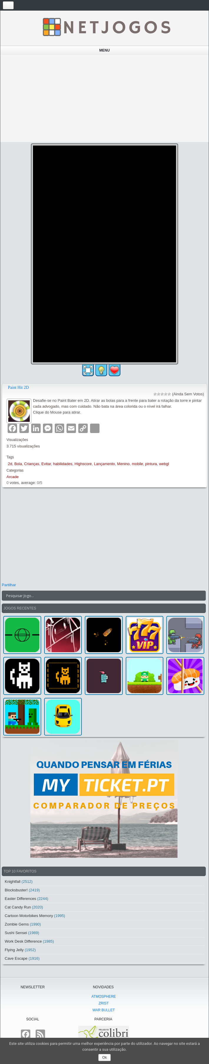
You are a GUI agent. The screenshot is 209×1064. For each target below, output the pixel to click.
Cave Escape (16, 958)
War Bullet (103, 1010)
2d (10, 464)
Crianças (31, 464)
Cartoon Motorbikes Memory (29, 915)
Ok (104, 1057)
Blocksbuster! (16, 890)
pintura (151, 464)
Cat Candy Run (18, 907)
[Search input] (100, 596)
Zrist (104, 1003)
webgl (164, 464)
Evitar (46, 464)
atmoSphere (103, 996)
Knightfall (12, 881)
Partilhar (9, 585)
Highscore (83, 464)
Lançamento (104, 464)
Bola (18, 464)
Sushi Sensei (16, 933)
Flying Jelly (14, 950)
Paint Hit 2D (18, 387)
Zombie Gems (17, 924)
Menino (123, 464)
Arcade (12, 477)
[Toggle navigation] (8, 5)
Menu (104, 50)
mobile (137, 464)
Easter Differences (20, 898)
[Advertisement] (104, 98)
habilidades (62, 464)
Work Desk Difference (23, 941)
